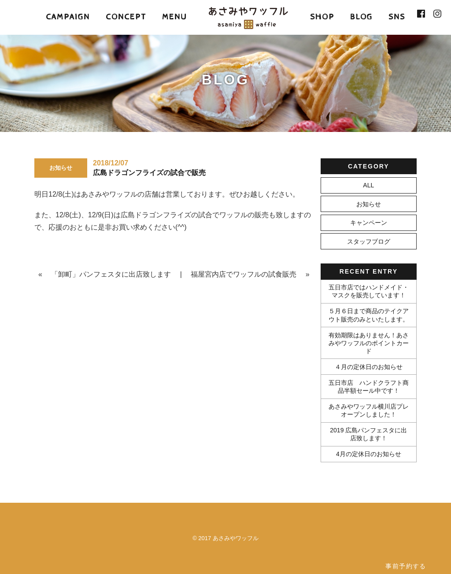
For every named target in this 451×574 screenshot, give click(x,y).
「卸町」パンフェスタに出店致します (111, 274)
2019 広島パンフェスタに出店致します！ (368, 434)
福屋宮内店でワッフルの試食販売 (243, 274)
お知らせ (368, 204)
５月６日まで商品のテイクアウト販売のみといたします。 (369, 314)
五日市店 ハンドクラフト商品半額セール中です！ (369, 386)
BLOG (361, 17)
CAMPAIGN (68, 17)
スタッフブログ (368, 241)
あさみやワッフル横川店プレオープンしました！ (369, 410)
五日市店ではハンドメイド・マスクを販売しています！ (369, 291)
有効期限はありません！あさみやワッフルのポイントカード (369, 343)
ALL (368, 185)
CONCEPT (126, 17)
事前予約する (405, 566)
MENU (174, 17)
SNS (396, 17)
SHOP (322, 17)
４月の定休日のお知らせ (369, 366)
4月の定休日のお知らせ (368, 453)
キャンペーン (368, 222)
